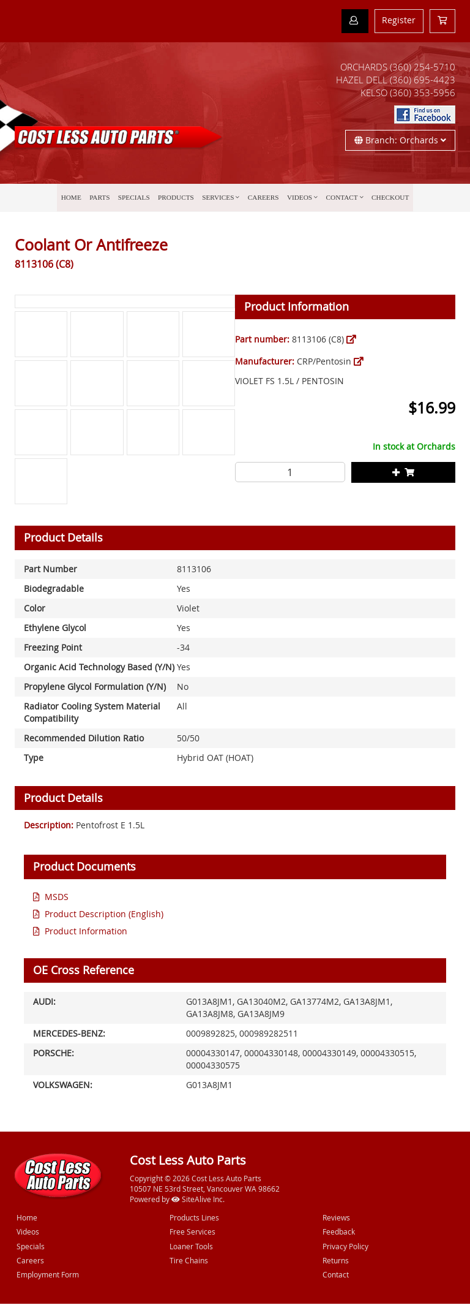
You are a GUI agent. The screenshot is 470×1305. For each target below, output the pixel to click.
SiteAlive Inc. (198, 1200)
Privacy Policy (345, 1247)
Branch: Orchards (400, 140)
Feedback (339, 1233)
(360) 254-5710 (422, 67)
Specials (137, 199)
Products (177, 199)
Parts (104, 199)
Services (218, 199)
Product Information (86, 932)
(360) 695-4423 (422, 80)
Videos (297, 199)
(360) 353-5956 (422, 93)
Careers (262, 199)
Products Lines (194, 1219)
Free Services (192, 1233)
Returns (336, 1261)
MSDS (57, 898)
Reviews (336, 1219)
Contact (337, 199)
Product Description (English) (104, 915)
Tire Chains (189, 1261)
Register (399, 20)
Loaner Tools (191, 1247)
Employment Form (48, 1275)
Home (77, 199)
